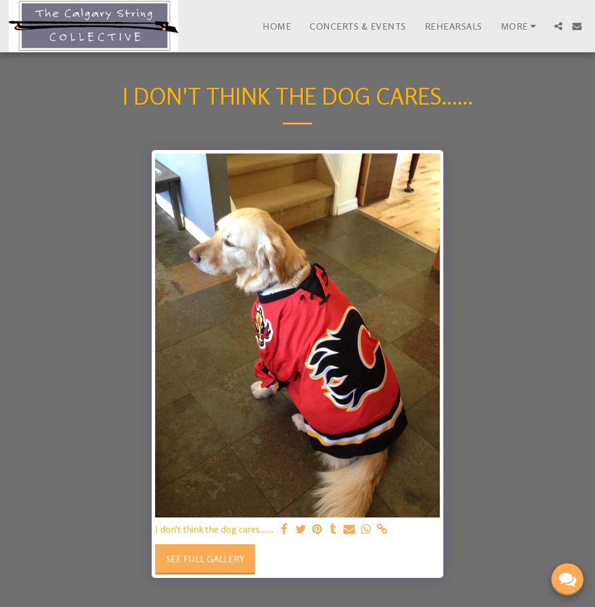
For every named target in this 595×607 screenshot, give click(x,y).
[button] (558, 26)
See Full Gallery (205, 559)
